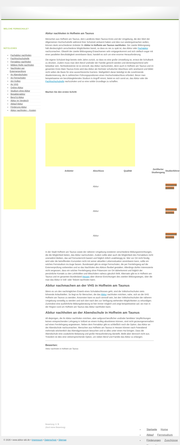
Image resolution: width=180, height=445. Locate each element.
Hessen (86, 276)
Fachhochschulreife (54, 81)
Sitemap (62, 440)
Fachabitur (143, 48)
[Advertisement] (90, 144)
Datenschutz (50, 440)
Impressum (37, 440)
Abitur (104, 294)
